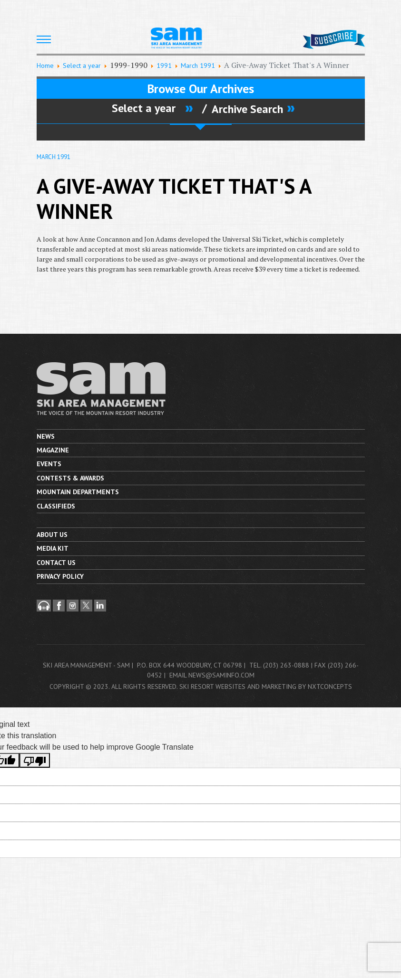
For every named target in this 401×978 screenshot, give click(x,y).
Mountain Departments (78, 492)
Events (49, 464)
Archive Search (247, 108)
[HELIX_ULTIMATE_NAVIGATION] (44, 39)
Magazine (53, 450)
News (46, 436)
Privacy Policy (60, 576)
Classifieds (56, 506)
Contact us (56, 562)
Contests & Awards (70, 478)
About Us (52, 534)
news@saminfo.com (221, 675)
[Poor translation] (35, 760)
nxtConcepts (330, 686)
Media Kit (52, 548)
